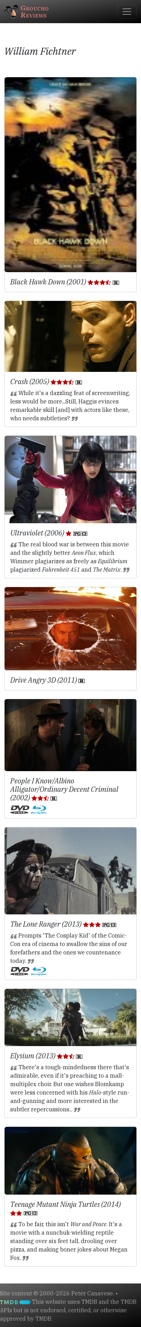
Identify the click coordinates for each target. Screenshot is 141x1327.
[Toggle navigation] (127, 12)
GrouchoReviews (26, 11)
